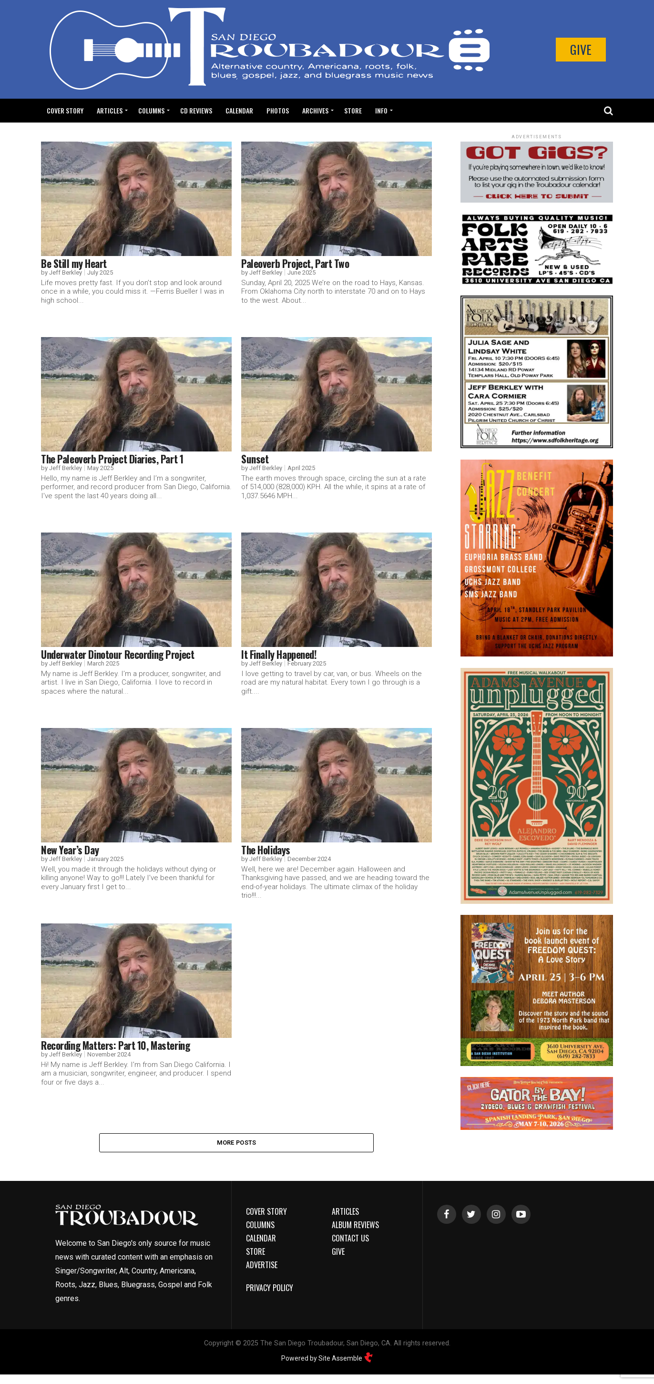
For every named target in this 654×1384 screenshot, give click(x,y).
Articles (110, 110)
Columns (151, 110)
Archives (315, 110)
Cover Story (65, 110)
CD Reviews (196, 110)
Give (581, 49)
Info (381, 110)
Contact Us (350, 1240)
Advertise (261, 1267)
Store (353, 110)
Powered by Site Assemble (327, 1360)
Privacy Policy (269, 1290)
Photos (277, 110)
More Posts (236, 1143)
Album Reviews (355, 1227)
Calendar (239, 110)
